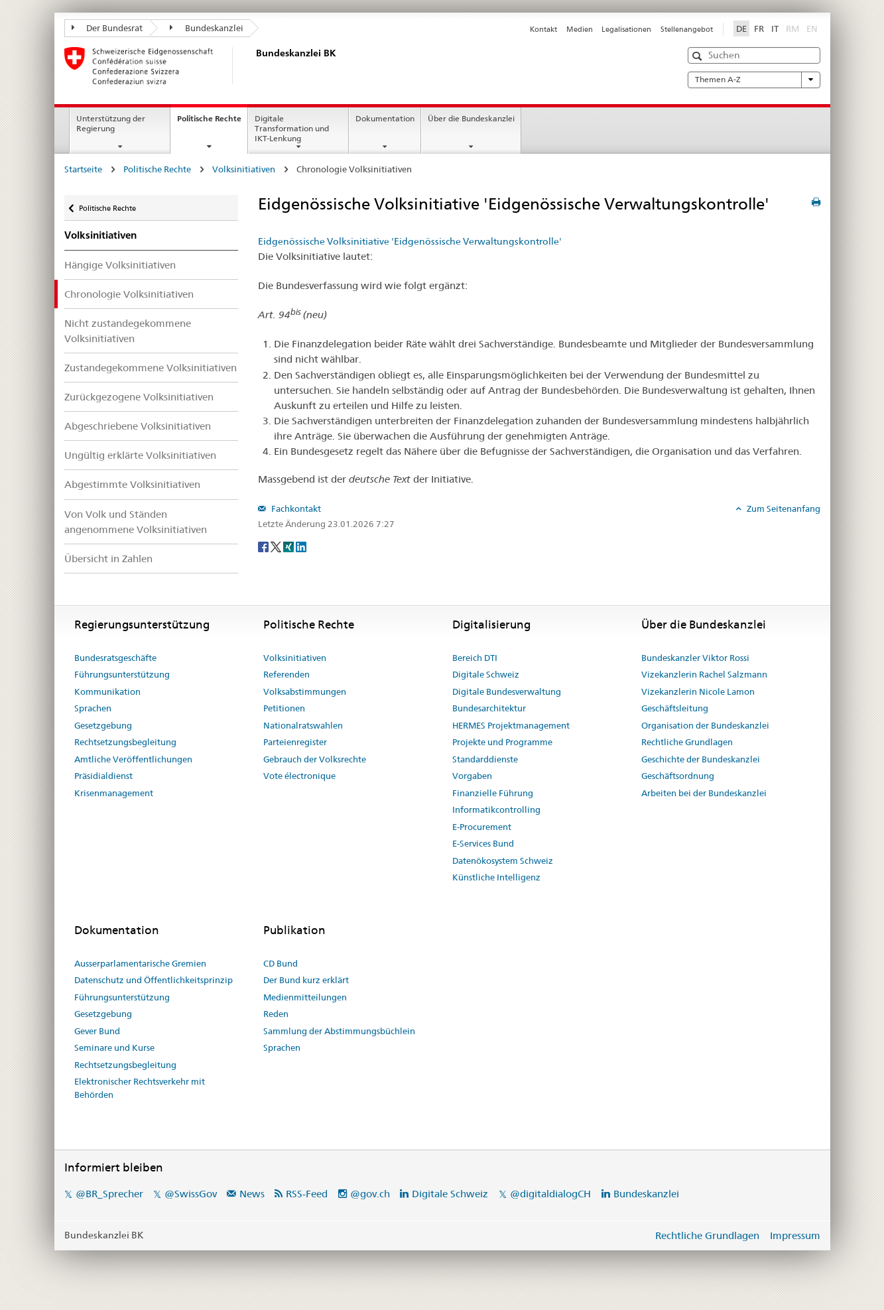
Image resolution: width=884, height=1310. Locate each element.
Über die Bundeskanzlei (471, 118)
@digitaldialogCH (550, 1193)
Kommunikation (107, 691)
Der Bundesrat (107, 28)
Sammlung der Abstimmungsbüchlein (339, 1031)
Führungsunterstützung (122, 674)
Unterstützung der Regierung (110, 123)
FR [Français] (759, 28)
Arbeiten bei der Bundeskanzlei (704, 793)
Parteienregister (295, 742)
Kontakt (543, 29)
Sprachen (92, 708)
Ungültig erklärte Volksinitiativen (140, 455)
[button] (699, 56)
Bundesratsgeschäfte (115, 657)
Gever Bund (97, 1031)
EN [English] (812, 28)
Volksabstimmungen (304, 691)
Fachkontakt (295, 508)
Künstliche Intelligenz (496, 877)
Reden (275, 1013)
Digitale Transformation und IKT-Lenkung (292, 128)
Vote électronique (299, 775)
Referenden (286, 674)
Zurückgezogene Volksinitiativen (139, 396)
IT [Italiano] (775, 28)
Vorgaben (472, 775)
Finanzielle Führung (492, 793)
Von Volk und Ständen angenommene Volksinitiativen (135, 522)
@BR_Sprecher (109, 1193)
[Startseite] (253, 65)
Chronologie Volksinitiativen (129, 294)
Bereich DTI (474, 657)
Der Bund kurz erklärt (306, 980)
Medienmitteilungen (305, 997)
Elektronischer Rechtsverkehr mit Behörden (139, 1088)
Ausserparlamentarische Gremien (140, 963)
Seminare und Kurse (114, 1047)
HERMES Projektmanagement (511, 725)
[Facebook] (264, 545)
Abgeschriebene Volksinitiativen (137, 426)
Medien (579, 29)
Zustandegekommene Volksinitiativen (150, 367)
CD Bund (280, 963)
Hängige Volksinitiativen (120, 265)
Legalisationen (626, 29)
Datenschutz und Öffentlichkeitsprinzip (153, 980)
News (252, 1193)
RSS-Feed (307, 1193)
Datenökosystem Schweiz (502, 860)
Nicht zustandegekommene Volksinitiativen (127, 331)
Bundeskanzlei (206, 28)
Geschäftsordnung (677, 775)
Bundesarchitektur (489, 708)
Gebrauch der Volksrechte (314, 759)
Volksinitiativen (243, 169)
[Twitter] (277, 545)
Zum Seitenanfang (782, 508)
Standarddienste (485, 759)
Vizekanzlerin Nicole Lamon (698, 691)
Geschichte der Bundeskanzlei (700, 759)
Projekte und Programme (502, 742)
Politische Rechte (212, 123)
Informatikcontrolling (496, 809)
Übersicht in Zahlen (108, 558)
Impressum (795, 1235)
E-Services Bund (483, 843)
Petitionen (284, 708)
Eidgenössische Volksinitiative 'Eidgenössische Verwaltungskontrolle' (410, 241)
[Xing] (289, 545)
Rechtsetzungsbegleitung (125, 742)
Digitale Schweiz (485, 674)
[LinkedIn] (301, 545)
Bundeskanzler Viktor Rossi (695, 657)
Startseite (83, 169)
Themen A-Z (754, 79)
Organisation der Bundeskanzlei (705, 725)
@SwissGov (190, 1193)
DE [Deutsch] (741, 28)
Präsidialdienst (103, 775)
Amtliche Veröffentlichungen (133, 759)
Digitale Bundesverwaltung (506, 691)
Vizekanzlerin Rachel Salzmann (704, 674)
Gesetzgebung (103, 725)
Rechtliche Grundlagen (687, 742)
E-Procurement (481, 826)
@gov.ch (370, 1193)
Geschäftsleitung (674, 708)
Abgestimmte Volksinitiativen (132, 484)
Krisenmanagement (113, 793)
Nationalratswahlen (303, 725)
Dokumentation (384, 118)
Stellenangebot (687, 29)
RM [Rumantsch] (792, 28)
